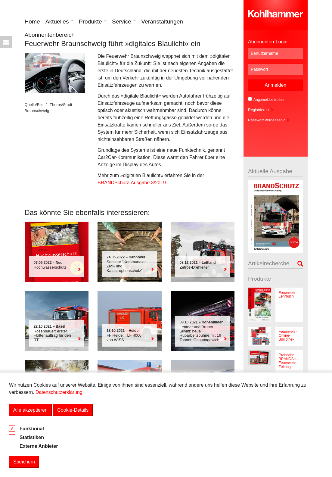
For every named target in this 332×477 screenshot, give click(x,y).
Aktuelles (59, 21)
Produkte (93, 21)
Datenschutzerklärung (59, 392)
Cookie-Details (72, 410)
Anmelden (275, 85)
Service (124, 21)
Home (32, 21)
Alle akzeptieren (30, 410)
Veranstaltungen (162, 21)
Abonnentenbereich (50, 35)
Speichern (24, 461)
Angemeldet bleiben (266, 99)
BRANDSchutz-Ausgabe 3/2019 (132, 182)
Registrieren (261, 110)
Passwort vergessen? (269, 120)
